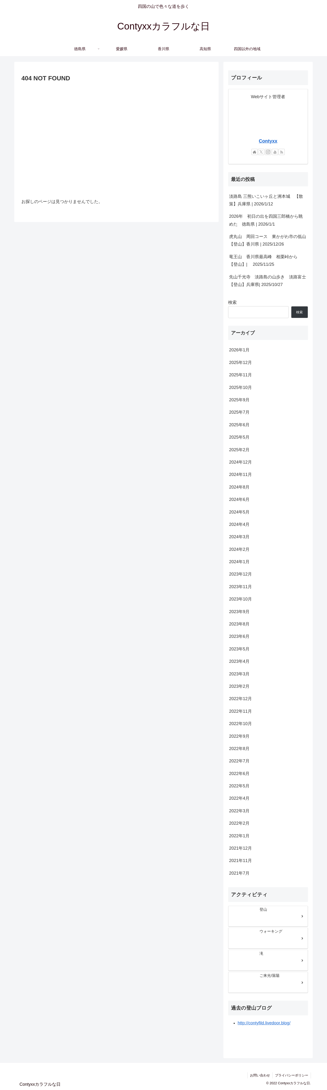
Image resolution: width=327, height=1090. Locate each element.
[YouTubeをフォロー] (275, 152)
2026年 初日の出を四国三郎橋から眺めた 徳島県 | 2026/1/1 (266, 220)
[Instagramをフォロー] (268, 152)
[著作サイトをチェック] (254, 152)
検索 (232, 302)
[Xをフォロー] (261, 152)
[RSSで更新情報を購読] (282, 152)
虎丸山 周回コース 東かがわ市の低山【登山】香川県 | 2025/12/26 (267, 240)
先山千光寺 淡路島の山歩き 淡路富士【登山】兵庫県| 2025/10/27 (267, 281)
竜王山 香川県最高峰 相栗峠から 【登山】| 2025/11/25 (265, 260)
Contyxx (268, 141)
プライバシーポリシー (291, 1075)
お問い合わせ (260, 1075)
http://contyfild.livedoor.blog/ (264, 1023)
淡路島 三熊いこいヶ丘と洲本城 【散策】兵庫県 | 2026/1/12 (266, 200)
